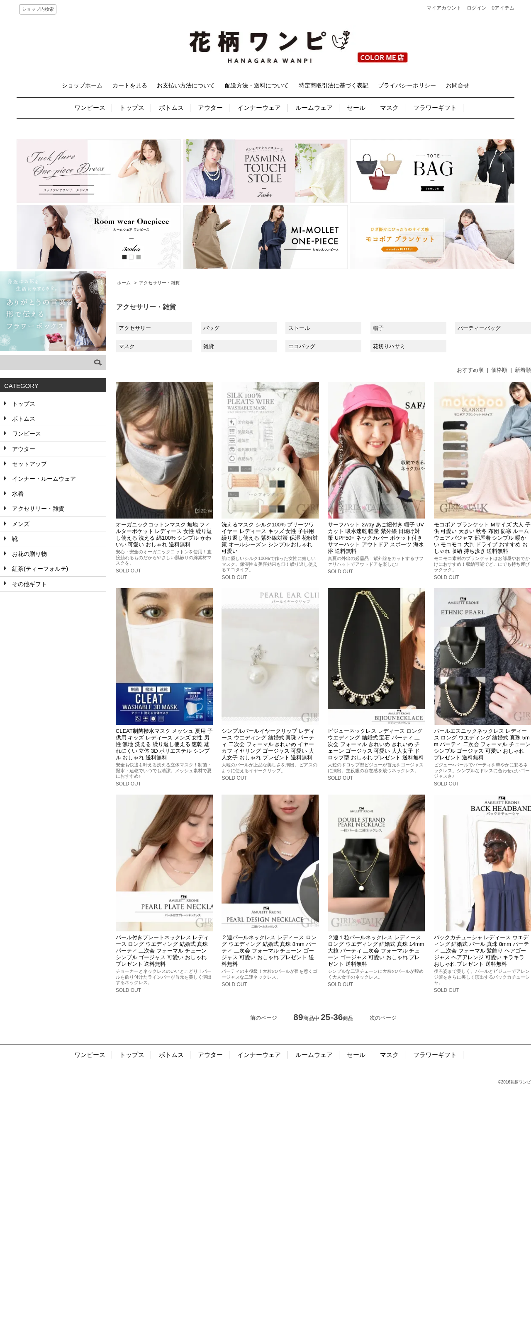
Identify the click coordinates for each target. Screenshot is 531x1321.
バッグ (211, 328)
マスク (389, 107)
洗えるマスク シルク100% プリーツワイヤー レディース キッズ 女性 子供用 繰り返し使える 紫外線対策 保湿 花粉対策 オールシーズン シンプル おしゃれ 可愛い (270, 537)
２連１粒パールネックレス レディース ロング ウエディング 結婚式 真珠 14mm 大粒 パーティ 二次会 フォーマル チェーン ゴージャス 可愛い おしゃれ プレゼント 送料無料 (376, 950)
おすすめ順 (470, 370)
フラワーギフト (435, 107)
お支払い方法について (186, 85)
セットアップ (28, 464)
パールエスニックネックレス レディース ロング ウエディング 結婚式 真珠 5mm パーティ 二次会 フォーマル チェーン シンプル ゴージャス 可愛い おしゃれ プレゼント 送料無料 (482, 744)
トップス (131, 107)
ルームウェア (314, 107)
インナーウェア (259, 107)
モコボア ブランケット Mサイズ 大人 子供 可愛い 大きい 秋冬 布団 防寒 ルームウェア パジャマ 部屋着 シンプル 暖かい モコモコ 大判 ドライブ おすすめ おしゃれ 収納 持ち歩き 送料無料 (482, 537)
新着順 (523, 370)
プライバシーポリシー (407, 85)
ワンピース (89, 107)
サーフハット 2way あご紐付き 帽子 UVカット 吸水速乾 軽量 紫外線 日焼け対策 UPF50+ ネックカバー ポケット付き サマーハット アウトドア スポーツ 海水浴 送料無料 (376, 537)
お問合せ (457, 85)
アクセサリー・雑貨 (159, 282)
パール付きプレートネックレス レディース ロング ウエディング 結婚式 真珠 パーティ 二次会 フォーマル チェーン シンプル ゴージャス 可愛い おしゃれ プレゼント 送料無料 (162, 950)
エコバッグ (301, 346)
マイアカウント (443, 8)
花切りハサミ (389, 346)
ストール (299, 328)
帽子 (378, 328)
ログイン (477, 8)
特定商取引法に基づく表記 (333, 85)
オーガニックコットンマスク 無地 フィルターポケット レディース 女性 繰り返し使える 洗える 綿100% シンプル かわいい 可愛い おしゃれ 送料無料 (164, 534)
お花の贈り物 (28, 553)
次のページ (383, 1018)
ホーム (124, 282)
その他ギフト (28, 584)
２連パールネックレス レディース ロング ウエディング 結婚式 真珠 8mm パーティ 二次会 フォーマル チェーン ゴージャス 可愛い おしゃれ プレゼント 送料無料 (269, 950)
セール (356, 107)
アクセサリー (135, 328)
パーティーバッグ (479, 328)
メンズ (19, 524)
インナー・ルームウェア (43, 478)
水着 (17, 493)
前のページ (263, 1018)
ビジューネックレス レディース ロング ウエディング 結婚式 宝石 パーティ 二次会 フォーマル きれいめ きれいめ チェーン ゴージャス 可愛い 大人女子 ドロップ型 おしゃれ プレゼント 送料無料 (376, 744)
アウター (210, 107)
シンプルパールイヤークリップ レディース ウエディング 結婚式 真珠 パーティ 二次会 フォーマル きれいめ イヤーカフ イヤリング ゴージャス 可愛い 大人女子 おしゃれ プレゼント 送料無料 (268, 744)
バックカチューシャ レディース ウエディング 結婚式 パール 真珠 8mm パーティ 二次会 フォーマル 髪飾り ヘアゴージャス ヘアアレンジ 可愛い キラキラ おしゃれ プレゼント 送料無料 (481, 950)
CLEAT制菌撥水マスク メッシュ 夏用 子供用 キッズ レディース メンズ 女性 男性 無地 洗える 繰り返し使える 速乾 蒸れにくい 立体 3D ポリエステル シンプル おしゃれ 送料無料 (164, 744)
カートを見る (129, 85)
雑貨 (208, 346)
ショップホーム (82, 85)
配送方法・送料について (257, 85)
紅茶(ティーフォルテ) (39, 568)
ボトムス (171, 107)
